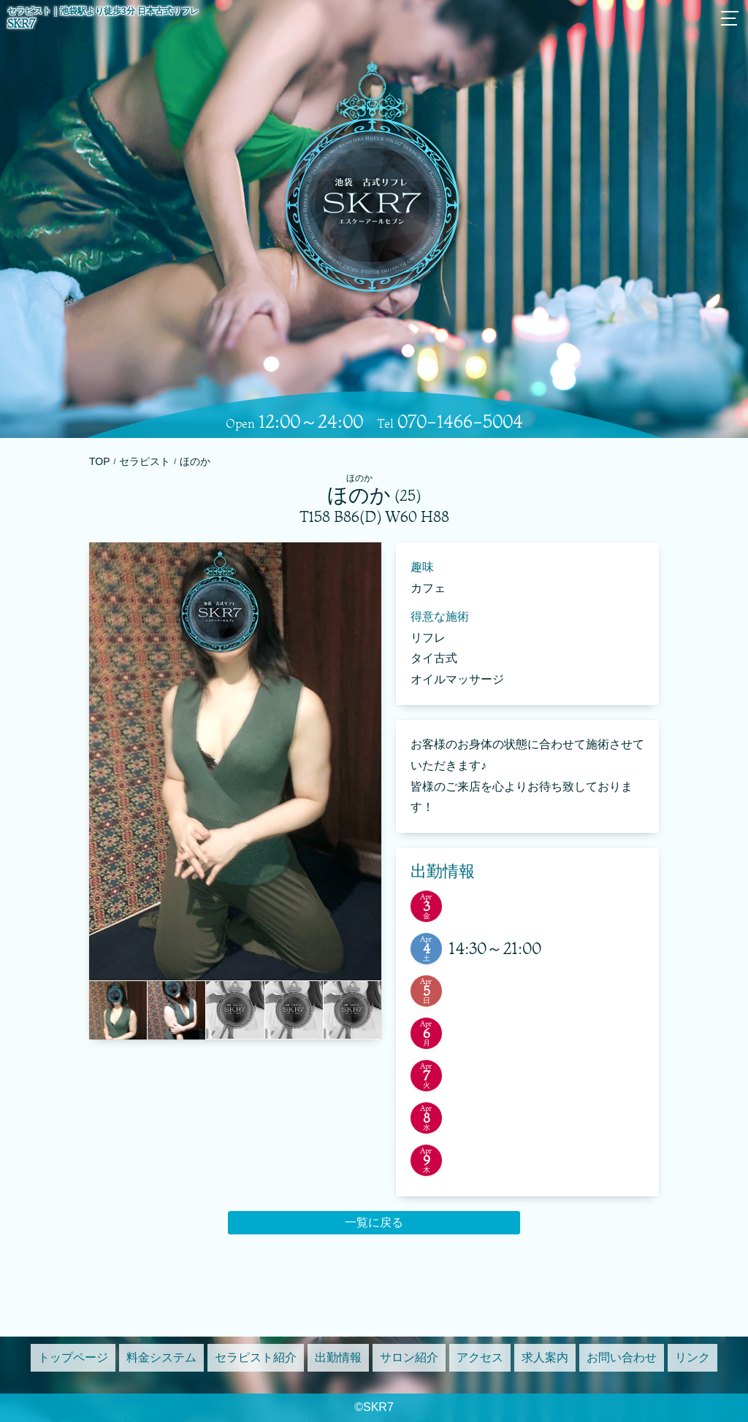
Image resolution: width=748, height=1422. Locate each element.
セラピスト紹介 (256, 1357)
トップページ (73, 1357)
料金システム (161, 1357)
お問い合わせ (622, 1357)
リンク (692, 1357)
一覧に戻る (374, 1222)
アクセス (480, 1357)
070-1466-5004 (460, 422)
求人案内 (545, 1357)
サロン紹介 (409, 1357)
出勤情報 (338, 1357)
